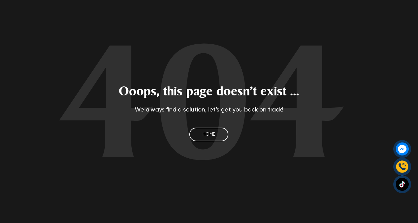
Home (208, 134)
